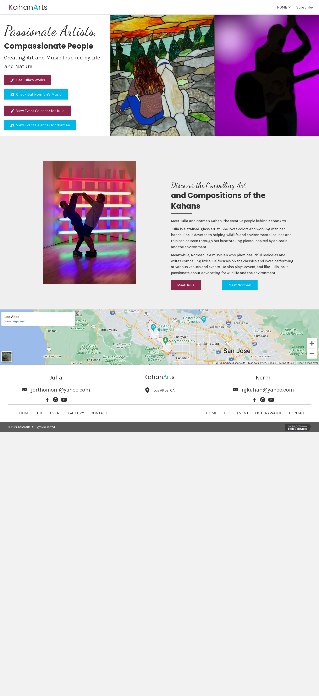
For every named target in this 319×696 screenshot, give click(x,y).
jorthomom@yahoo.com (60, 390)
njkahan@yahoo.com (268, 390)
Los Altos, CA (164, 390)
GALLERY (76, 413)
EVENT (56, 413)
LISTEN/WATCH (269, 413)
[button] (289, 7)
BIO (40, 413)
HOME (25, 413)
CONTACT (98, 413)
